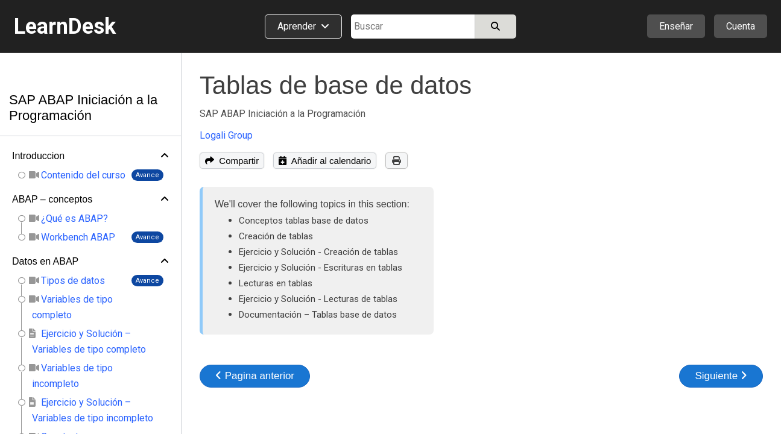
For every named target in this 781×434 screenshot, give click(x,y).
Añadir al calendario (325, 161)
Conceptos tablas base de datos (303, 220)
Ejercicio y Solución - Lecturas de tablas (318, 299)
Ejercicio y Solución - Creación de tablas (318, 252)
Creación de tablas (276, 236)
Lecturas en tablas (275, 283)
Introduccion (38, 156)
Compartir (232, 161)
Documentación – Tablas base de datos (318, 314)
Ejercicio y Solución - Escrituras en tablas (320, 267)
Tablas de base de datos (336, 85)
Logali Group (226, 135)
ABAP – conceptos (52, 199)
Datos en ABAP (45, 261)
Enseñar (676, 26)
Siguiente (721, 376)
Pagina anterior (254, 376)
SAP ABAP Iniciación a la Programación (83, 107)
